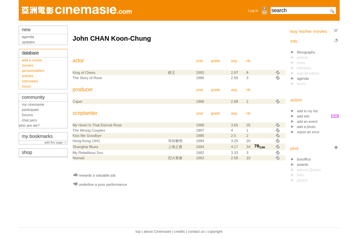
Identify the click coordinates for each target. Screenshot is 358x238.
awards (303, 164)
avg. (234, 61)
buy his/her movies (309, 31)
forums (27, 115)
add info (303, 116)
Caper (78, 101)
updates (28, 42)
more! (26, 86)
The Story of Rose (87, 78)
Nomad (79, 158)
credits (179, 231)
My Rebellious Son (88, 153)
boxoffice (304, 159)
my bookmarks (37, 136)
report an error (308, 132)
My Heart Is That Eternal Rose (97, 125)
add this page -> (56, 142)
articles (27, 76)
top (138, 231)
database (30, 52)
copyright (215, 231)
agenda (303, 78)
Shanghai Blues (85, 147)
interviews (30, 81)
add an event (307, 121)
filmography (306, 52)
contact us (196, 231)
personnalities (33, 71)
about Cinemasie (157, 231)
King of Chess (84, 73)
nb (248, 61)
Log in (253, 10)
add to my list (307, 111)
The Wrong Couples (89, 130)
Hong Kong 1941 (86, 141)
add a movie (32, 60)
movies (27, 65)
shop (27, 152)
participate (30, 110)
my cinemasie (33, 104)
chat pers (29, 120)
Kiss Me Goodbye (87, 136)
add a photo (306, 127)
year (199, 61)
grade (215, 61)
